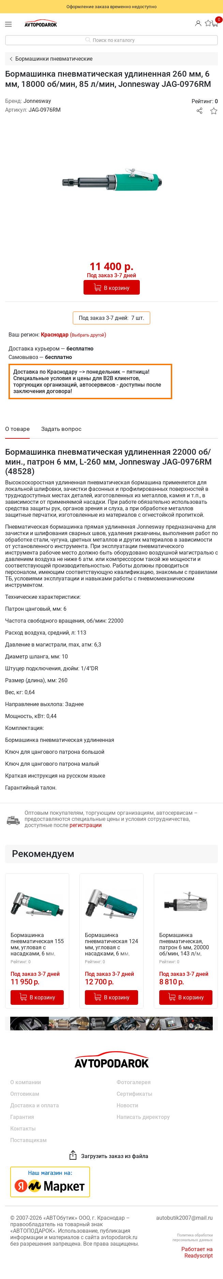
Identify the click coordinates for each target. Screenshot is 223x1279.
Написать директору (143, 1117)
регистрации (86, 825)
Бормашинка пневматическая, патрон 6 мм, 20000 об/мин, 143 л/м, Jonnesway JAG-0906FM (184, 944)
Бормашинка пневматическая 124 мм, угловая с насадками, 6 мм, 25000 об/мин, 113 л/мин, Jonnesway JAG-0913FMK (111, 944)
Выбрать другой (88, 335)
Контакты (23, 1128)
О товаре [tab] (17, 428)
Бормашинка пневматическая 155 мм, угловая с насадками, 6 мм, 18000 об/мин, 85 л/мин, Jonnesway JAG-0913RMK (37, 944)
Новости (127, 1105)
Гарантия (22, 1117)
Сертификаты (134, 1094)
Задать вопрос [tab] (61, 428)
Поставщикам (28, 1140)
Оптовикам (24, 1094)
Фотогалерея (134, 1082)
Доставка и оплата (34, 1105)
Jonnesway (37, 101)
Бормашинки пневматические (53, 59)
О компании (25, 1082)
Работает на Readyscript (197, 1252)
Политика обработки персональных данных (193, 1237)
